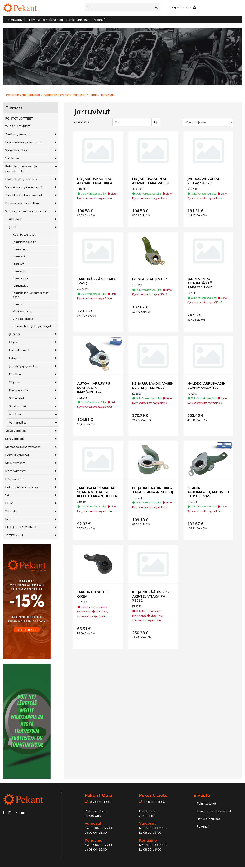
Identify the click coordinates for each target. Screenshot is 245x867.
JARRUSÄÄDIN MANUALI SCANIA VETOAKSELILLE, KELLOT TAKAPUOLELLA (97, 492)
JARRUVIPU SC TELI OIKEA (93, 594)
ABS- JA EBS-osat (24, 234)
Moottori (15, 374)
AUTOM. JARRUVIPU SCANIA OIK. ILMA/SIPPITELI (93, 387)
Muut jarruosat (22, 311)
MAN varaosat (15, 463)
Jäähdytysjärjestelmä (23, 366)
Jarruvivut (107, 95)
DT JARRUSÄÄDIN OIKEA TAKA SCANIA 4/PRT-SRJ (152, 490)
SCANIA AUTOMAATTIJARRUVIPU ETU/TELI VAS (208, 492)
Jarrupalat (19, 271)
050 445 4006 (154, 802)
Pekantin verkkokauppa (23, 95)
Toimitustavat (15, 19)
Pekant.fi (99, 19)
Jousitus (14, 334)
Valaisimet (12, 158)
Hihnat (14, 358)
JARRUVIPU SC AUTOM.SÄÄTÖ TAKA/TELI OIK (199, 283)
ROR (8, 519)
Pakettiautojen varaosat (22, 487)
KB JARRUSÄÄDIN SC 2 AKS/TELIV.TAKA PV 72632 (151, 596)
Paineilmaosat (19, 350)
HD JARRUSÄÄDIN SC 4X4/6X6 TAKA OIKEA (95, 181)
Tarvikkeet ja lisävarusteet (23, 195)
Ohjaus (14, 342)
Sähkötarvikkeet (17, 150)
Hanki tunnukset (78, 19)
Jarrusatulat (20, 285)
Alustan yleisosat (17, 134)
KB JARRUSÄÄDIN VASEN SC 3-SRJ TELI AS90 (153, 385)
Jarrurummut (20, 278)
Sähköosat (16, 398)
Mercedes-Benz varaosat (22, 447)
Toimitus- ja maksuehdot (46, 19)
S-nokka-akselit (23, 318)
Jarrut (93, 95)
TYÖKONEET (14, 535)
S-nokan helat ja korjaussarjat (32, 326)
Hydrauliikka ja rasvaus (21, 179)
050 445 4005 (100, 802)
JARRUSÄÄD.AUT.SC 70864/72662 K (203, 181)
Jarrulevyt (18, 263)
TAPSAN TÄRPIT (17, 126)
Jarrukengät (20, 249)
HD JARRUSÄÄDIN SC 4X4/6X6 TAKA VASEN (150, 181)
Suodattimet (17, 406)
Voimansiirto (18, 422)
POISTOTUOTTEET (19, 118)
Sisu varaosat (14, 439)
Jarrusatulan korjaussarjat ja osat (30, 295)
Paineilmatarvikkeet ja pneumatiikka (21, 168)
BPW (9, 503)
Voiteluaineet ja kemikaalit (23, 187)
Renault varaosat (17, 455)
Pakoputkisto (18, 390)
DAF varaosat (14, 479)
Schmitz (11, 511)
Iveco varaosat (15, 471)
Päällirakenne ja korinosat (23, 142)
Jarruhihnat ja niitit (24, 242)
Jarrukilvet (19, 256)
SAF (8, 495)
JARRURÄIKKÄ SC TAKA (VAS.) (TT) (96, 281)
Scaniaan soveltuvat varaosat (65, 95)
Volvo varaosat (15, 431)
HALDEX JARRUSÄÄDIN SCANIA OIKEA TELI (206, 385)
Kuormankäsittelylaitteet (22, 203)
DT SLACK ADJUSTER (149, 279)
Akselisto (15, 219)
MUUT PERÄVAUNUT (21, 527)
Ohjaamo (15, 382)
